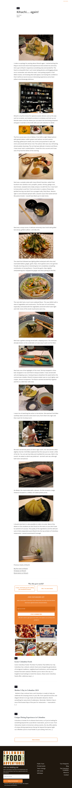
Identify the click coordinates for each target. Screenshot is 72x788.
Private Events (41, 766)
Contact (66, 775)
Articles (65, 1)
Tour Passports (64, 764)
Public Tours (40, 764)
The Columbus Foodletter (64, 769)
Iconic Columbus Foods (23, 661)
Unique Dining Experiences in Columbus (30, 717)
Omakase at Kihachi (20, 571)
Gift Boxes (40, 773)
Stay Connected (36, 614)
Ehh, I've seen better (47, 588)
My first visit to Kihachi (21, 568)
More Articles (36, 740)
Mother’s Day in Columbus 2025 (27, 690)
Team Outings (41, 768)
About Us (66, 772)
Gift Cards (40, 771)
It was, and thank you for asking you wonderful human (25, 588)
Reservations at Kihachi (21, 573)
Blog (18, 8)
